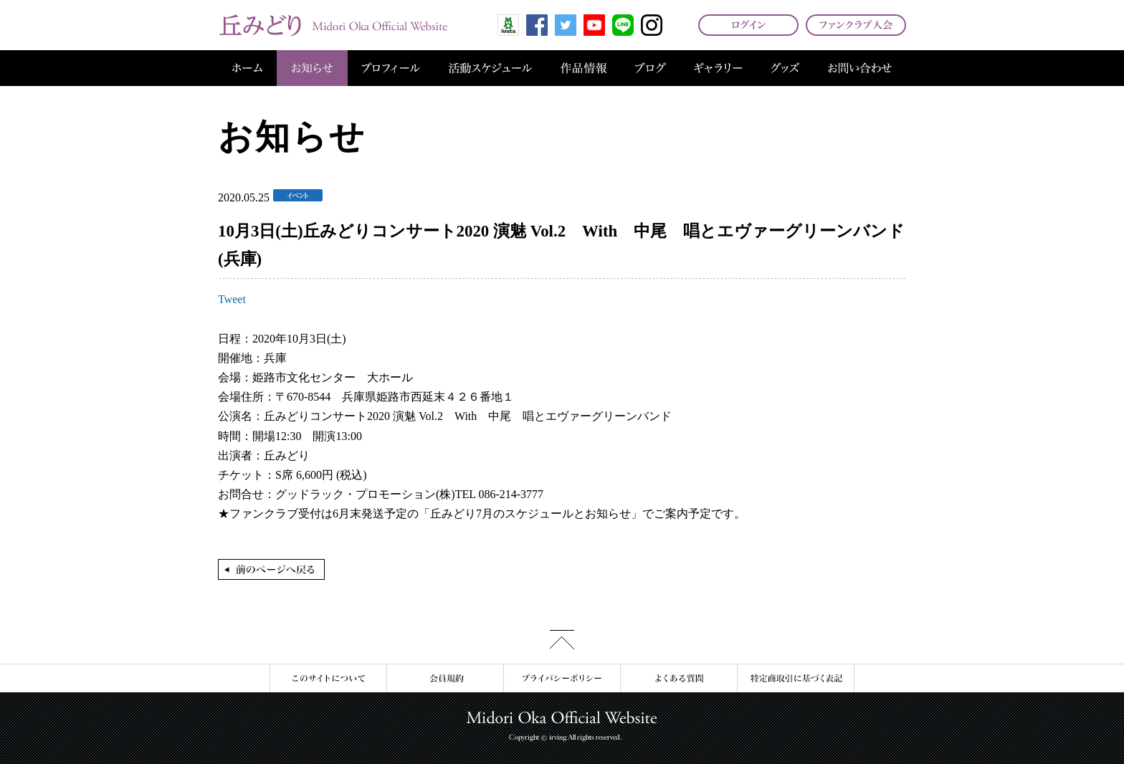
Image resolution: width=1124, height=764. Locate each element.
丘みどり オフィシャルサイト (332, 25)
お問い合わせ (860, 68)
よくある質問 (678, 678)
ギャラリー (718, 68)
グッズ (785, 68)
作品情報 (583, 68)
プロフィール (391, 68)
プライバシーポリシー (561, 678)
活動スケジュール (490, 68)
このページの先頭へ (562, 639)
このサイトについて (328, 678)
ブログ (650, 68)
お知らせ (312, 68)
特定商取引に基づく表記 (795, 678)
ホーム (247, 68)
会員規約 (444, 678)
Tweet (232, 299)
